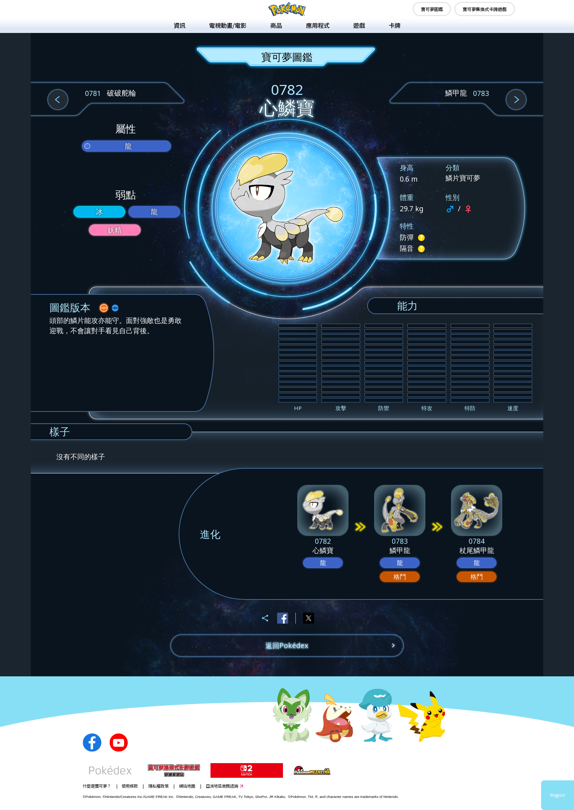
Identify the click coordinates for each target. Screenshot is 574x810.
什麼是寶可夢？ (97, 786)
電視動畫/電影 (227, 25)
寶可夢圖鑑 (432, 9)
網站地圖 (187, 786)
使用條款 (130, 786)
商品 (276, 25)
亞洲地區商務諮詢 (222, 786)
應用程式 (317, 25)
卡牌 (394, 25)
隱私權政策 (158, 786)
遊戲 (359, 25)
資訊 (179, 25)
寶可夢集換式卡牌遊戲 (485, 9)
